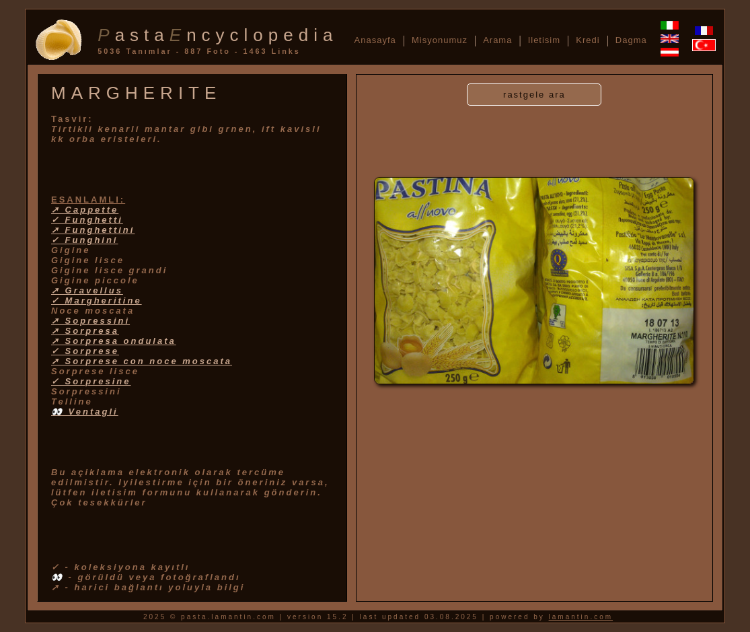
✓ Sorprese (85, 351)
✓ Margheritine (96, 300)
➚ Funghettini (93, 230)
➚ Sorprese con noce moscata (141, 361)
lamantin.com (581, 617)
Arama (497, 40)
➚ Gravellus (87, 290)
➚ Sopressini (90, 321)
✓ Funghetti (87, 220)
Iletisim (544, 40)
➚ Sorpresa (85, 331)
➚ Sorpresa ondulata (113, 341)
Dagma (631, 40)
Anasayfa (375, 40)
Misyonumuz (439, 40)
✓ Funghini (84, 240)
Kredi (587, 40)
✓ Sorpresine (91, 381)
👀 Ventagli (84, 412)
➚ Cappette (84, 210)
